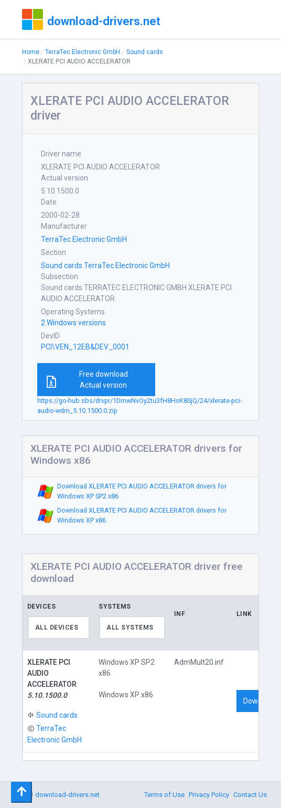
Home (30, 52)
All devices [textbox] (57, 627)
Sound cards (144, 52)
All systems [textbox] (130, 627)
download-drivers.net (103, 21)
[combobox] (59, 627)
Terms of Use (164, 795)
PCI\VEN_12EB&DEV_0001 (85, 347)
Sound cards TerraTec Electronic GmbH (105, 265)
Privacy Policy (209, 795)
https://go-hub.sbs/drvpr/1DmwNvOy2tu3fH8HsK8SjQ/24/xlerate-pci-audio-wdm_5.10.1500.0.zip (139, 405)
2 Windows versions (73, 322)
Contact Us (250, 795)
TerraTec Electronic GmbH (82, 52)
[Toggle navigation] (21, 792)
